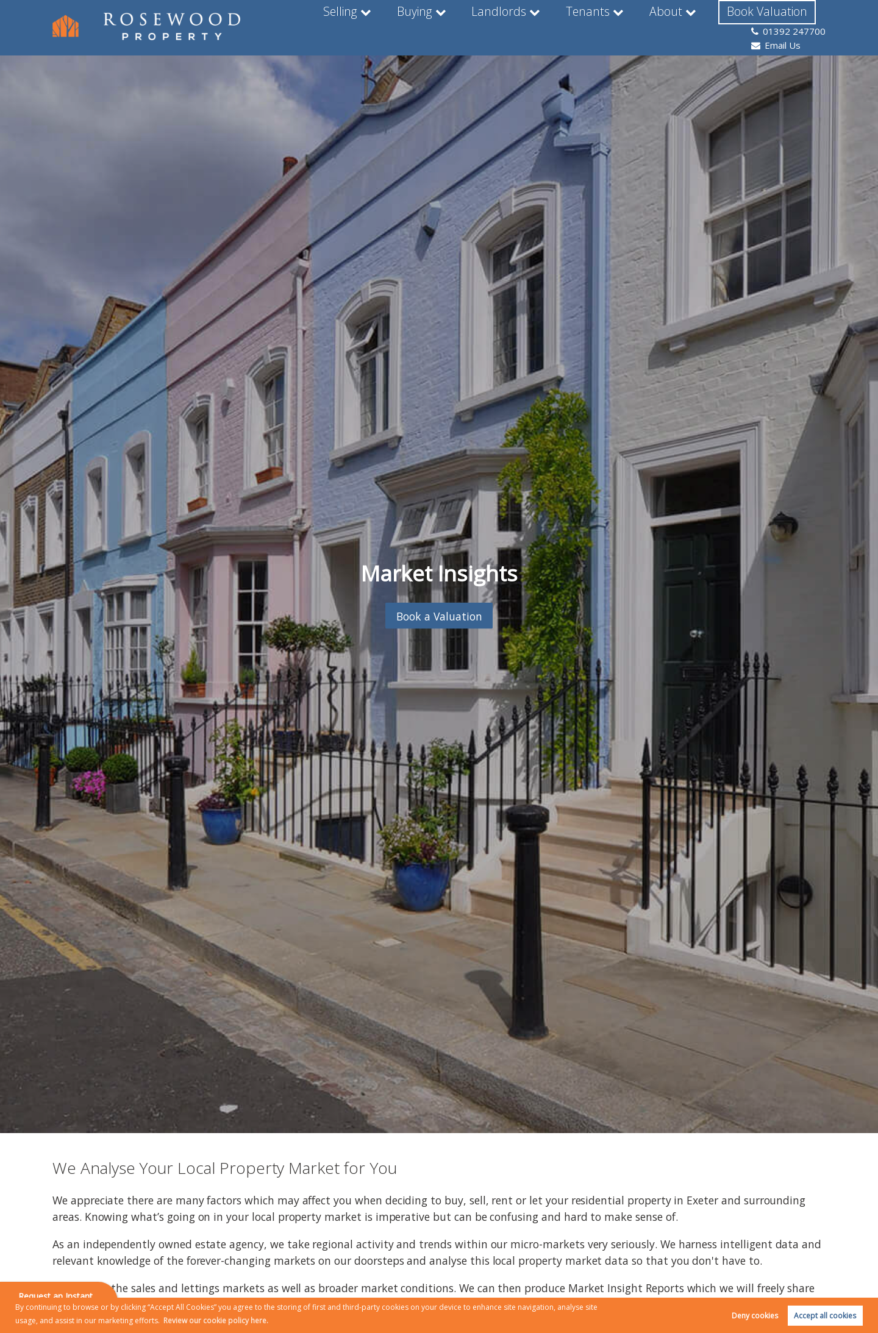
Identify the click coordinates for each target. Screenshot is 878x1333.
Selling (276, 26)
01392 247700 (788, 19)
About (592, 26)
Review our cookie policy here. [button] (215, 1320)
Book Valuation (691, 26)
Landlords (432, 26)
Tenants (516, 26)
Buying (349, 26)
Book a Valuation (439, 615)
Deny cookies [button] (755, 1315)
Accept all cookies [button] (825, 1315)
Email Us (776, 33)
